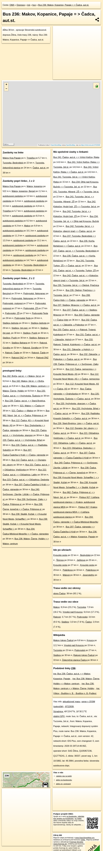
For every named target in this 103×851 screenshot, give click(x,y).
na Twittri (78, 819)
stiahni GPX (59, 716)
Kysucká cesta (60, 555)
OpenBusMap (70, 145)
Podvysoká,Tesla (40, 313)
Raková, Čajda (12, 353)
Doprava (21, 5)
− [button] (6, 89)
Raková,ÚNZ (18, 358)
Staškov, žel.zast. (20, 328)
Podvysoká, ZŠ (30, 308)
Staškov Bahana (19, 343)
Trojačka (31, 158)
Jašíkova (81, 560)
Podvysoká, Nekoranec (34, 293)
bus (34, 5)
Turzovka (81, 607)
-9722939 (69, 706)
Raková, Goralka (31, 348)
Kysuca (90, 640)
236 (73, 668)
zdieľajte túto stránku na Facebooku (68, 817)
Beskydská (85, 555)
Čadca (88, 622)
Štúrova (60, 560)
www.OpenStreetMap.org (84, 838)
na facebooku (72, 816)
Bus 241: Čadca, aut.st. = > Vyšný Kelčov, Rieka (76, 157)
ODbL (83, 840)
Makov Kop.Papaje (12, 158)
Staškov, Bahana (37, 338)
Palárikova (68, 570)
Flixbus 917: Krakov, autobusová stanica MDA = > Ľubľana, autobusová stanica (75, 512)
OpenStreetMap (56, 145)
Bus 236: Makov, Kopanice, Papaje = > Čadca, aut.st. (63, 5)
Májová (66, 575)
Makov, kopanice (35, 186)
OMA (12, 5)
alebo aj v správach (63, 784)
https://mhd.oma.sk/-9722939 (90, 145)
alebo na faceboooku (64, 780)
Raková (57, 617)
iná (28, 5)
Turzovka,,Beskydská (13, 163)
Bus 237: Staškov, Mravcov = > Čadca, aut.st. (75, 305)
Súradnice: (58, 711)
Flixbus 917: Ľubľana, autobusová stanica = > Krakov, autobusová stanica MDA (76, 502)
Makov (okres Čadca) (63, 640)
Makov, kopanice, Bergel (23, 191)
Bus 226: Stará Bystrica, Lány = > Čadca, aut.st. (76, 423)
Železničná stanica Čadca (74, 660)
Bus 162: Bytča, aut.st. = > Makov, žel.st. (22, 376)
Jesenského (88, 575)
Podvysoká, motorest (13, 303)
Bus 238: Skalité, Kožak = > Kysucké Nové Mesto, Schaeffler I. (25, 524)
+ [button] (6, 85)
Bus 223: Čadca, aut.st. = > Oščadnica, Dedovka (26, 480)
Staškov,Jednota (10, 323)
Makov (27, 226)
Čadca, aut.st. (39, 168)
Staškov (65, 622)
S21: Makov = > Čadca (31, 406)
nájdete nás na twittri (64, 776)
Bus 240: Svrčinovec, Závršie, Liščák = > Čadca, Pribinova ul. (26, 494)
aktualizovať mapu (71, 701)
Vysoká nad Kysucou (73, 612)
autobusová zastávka (13, 196)
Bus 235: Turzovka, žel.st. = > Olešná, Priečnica (76, 285)
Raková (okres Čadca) (84, 655)
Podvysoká (82, 617)
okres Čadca (59, 593)
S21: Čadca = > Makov (22, 411)
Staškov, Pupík (30, 333)
